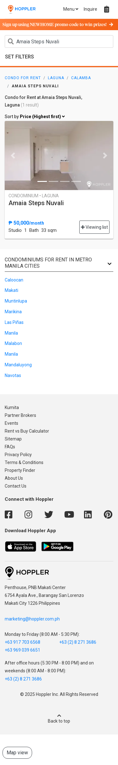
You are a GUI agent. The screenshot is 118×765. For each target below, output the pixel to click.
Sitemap (13, 438)
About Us (14, 478)
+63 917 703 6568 (22, 642)
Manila (11, 333)
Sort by (35, 117)
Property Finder (20, 470)
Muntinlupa (16, 300)
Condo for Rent (23, 78)
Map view (17, 753)
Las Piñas (14, 322)
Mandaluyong (18, 364)
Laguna (56, 78)
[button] (13, 155)
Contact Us (15, 486)
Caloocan (14, 279)
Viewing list (94, 227)
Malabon (13, 343)
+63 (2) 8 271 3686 (77, 642)
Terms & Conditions (24, 462)
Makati (11, 290)
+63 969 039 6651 (22, 650)
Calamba (81, 78)
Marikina (13, 311)
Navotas (13, 375)
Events (11, 423)
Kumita (12, 407)
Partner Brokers (20, 415)
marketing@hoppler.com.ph (32, 618)
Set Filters (19, 57)
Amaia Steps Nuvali (36, 203)
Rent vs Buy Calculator (27, 431)
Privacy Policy (18, 454)
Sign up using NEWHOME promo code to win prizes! (58, 25)
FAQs (10, 446)
